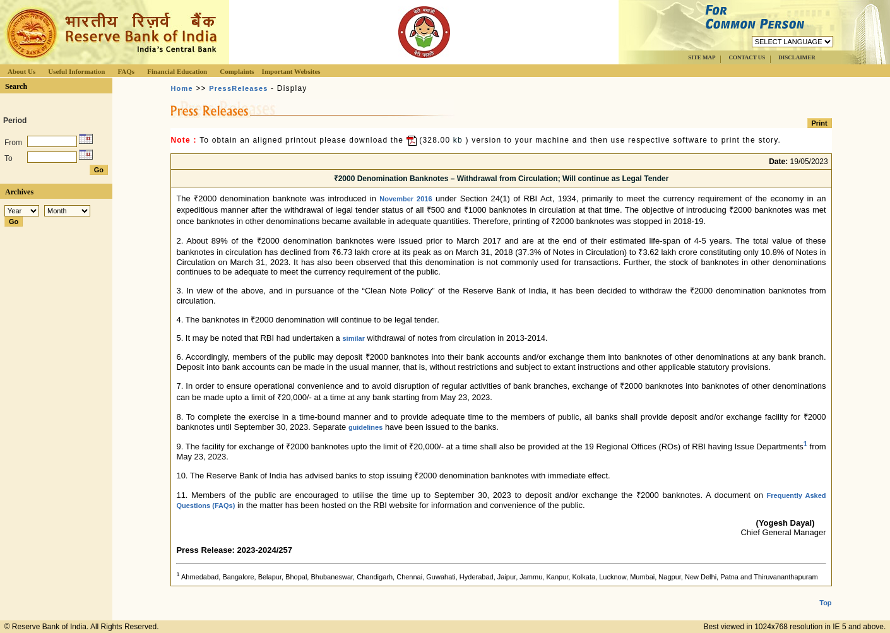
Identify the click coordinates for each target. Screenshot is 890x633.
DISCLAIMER (797, 57)
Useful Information (76, 71)
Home (181, 88)
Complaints (237, 71)
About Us (21, 71)
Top (825, 602)
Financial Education (177, 71)
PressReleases (238, 88)
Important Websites (291, 71)
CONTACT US (746, 57)
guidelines (365, 427)
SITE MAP (701, 57)
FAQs (125, 71)
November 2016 (405, 199)
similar (353, 338)
